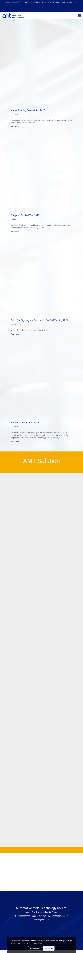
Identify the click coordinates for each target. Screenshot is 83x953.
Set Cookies (35, 948)
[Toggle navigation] (79, 15)
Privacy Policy (21, 943)
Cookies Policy (36, 943)
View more (15, 127)
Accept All (49, 948)
